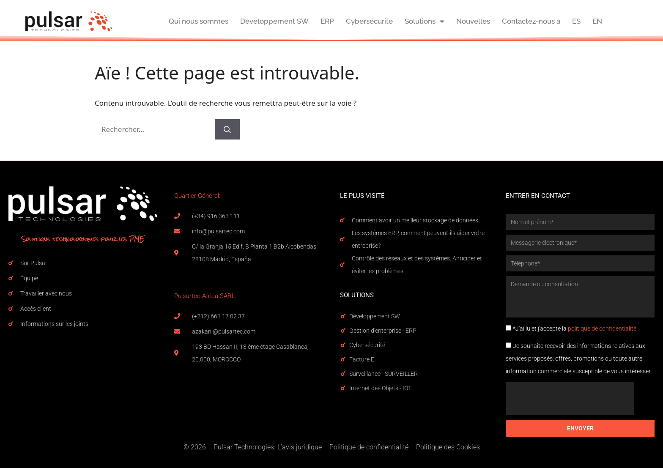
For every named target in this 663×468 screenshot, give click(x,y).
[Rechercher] (227, 129)
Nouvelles (473, 21)
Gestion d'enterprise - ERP (382, 330)
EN (597, 21)
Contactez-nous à (531, 21)
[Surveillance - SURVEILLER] (343, 374)
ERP (327, 21)
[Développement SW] (343, 316)
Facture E (361, 359)
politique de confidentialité (602, 328)
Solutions (424, 21)
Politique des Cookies (448, 447)
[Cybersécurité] (343, 345)
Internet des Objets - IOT (380, 388)
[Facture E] (343, 359)
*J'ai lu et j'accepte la (574, 328)
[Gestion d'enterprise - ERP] (343, 331)
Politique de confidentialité (368, 447)
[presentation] (570, 398)
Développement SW (274, 21)
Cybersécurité (369, 21)
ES (576, 21)
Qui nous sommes (198, 21)
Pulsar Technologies (244, 447)
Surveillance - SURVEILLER (383, 373)
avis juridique (302, 447)
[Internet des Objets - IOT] (343, 388)
